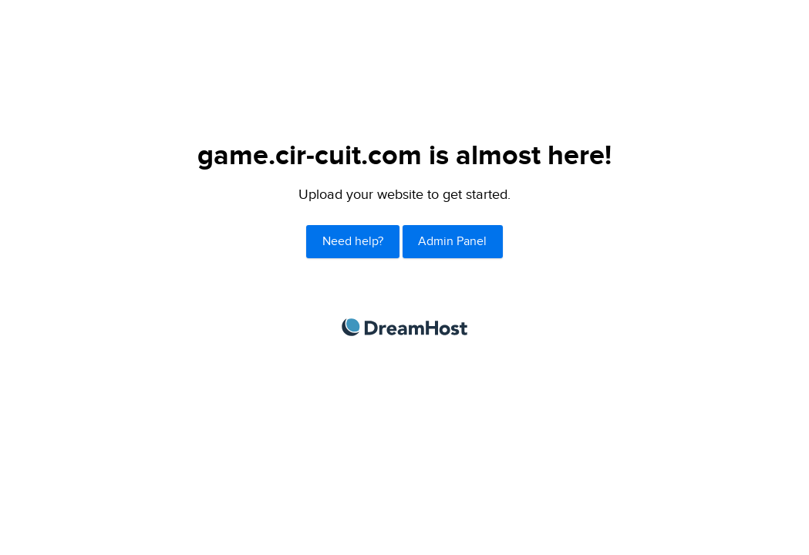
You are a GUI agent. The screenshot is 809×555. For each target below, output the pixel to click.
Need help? (352, 241)
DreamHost (404, 327)
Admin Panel (452, 241)
